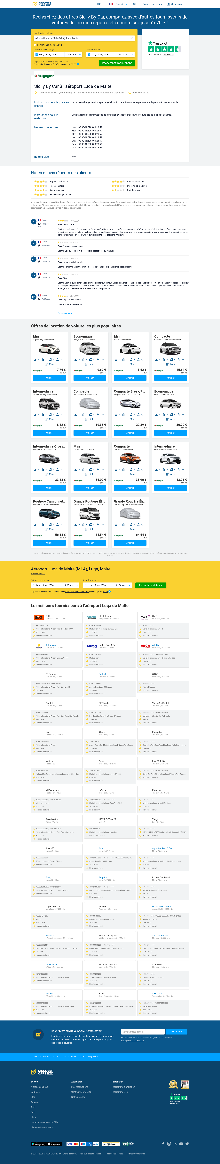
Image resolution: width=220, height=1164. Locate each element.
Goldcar (49, 993)
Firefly (49, 877)
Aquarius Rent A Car (162, 848)
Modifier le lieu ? (38, 573)
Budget (102, 674)
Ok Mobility (51, 964)
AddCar (156, 645)
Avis (101, 848)
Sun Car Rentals (160, 935)
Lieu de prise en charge (43, 33)
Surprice (103, 877)
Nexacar (50, 935)
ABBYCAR (157, 993)
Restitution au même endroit (49, 45)
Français (117, 4)
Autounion (51, 645)
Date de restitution (94, 49)
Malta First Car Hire (161, 906)
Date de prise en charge (44, 49)
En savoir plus (65, 313)
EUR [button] (99, 4)
